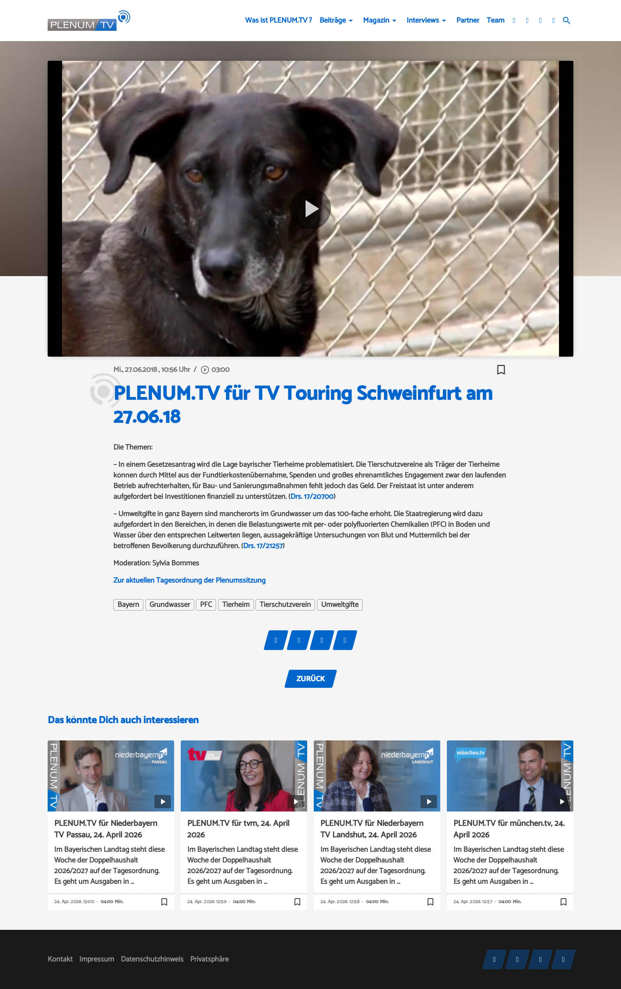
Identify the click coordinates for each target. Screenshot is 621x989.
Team (495, 20)
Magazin (376, 20)
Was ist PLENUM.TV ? (278, 20)
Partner (467, 20)
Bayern (128, 605)
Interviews (423, 20)
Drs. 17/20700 (312, 497)
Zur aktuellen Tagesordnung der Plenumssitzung (189, 580)
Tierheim (236, 605)
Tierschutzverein (285, 605)
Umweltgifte (340, 605)
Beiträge (333, 20)
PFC (206, 605)
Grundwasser (170, 605)
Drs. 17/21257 (263, 546)
